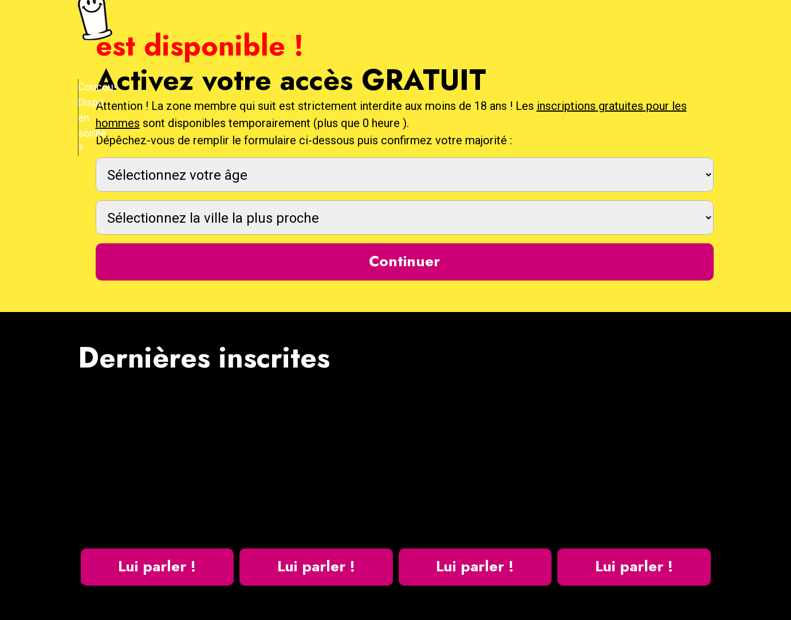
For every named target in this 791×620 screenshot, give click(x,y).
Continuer (404, 261)
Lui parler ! (157, 566)
